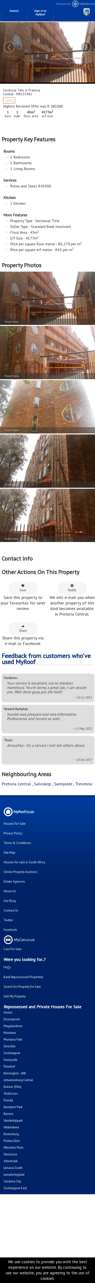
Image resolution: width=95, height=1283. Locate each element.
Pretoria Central (16, 784)
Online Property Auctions (20, 872)
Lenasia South (13, 1168)
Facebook (10, 930)
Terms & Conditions (17, 843)
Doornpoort (12, 1019)
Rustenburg (11, 1134)
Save (23, 588)
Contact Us (11, 910)
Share (23, 628)
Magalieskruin (13, 1026)
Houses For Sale (15, 824)
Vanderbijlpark (13, 1120)
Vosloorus (10, 1154)
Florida (8, 1100)
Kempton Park (13, 1107)
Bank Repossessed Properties (23, 977)
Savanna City (12, 1181)
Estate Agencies (14, 881)
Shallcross (11, 1093)
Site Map (9, 853)
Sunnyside (63, 784)
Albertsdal (11, 1161)
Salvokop (42, 784)
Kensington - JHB (15, 1073)
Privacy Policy (13, 833)
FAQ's (7, 967)
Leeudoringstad (14, 1175)
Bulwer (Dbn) (13, 1087)
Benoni (8, 1114)
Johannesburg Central (18, 1080)
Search (14, 11)
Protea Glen (12, 1141)
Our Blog (10, 901)
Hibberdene (11, 1127)
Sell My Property (15, 996)
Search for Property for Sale (22, 987)
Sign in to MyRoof (40, 12)
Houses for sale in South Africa (24, 862)
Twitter (8, 920)
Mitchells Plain (13, 1148)
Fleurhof (9, 1066)
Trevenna (83, 784)
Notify (72, 588)
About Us (10, 891)
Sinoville (9, 1046)
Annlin (8, 1012)
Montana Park (13, 1039)
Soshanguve (12, 1053)
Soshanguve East (15, 1188)
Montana (10, 1033)
